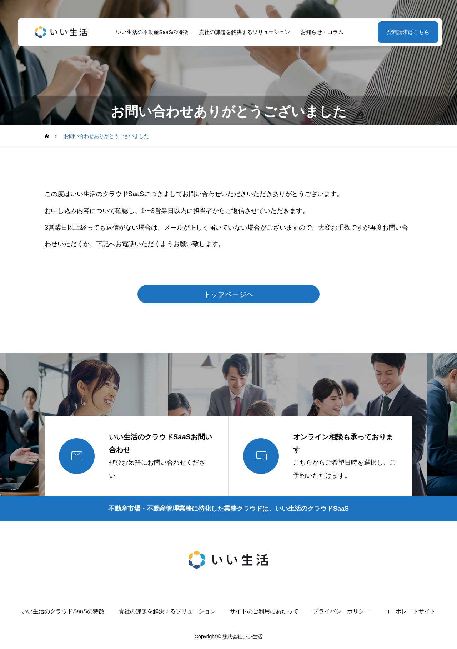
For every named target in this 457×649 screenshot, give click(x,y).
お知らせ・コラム (320, 32)
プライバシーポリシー (341, 611)
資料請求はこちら (405, 32)
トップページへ (228, 294)
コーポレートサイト (410, 611)
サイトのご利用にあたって (264, 611)
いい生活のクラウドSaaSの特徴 (62, 611)
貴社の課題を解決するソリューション (242, 32)
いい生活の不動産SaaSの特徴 (151, 32)
